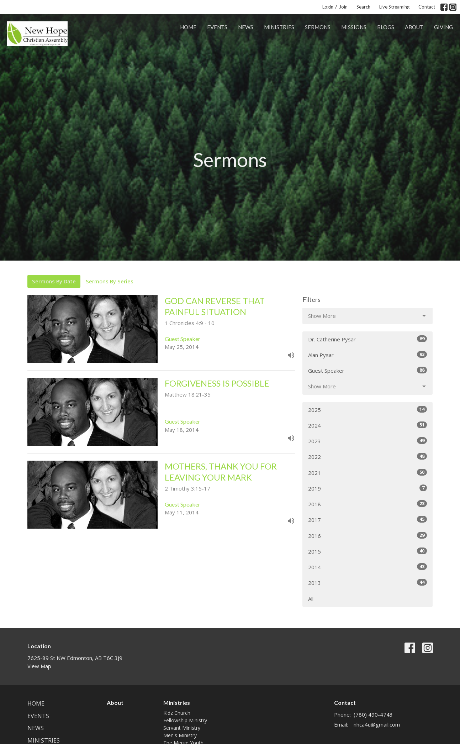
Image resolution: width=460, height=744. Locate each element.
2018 (367, 504)
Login (327, 7)
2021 (367, 472)
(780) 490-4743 (373, 714)
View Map (39, 666)
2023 (367, 441)
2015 (367, 551)
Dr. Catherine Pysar (367, 339)
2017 (367, 519)
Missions (353, 27)
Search (363, 7)
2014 (367, 567)
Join (343, 7)
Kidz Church (176, 712)
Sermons (318, 27)
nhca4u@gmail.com (377, 724)
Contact (426, 7)
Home (188, 27)
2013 (367, 582)
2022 (367, 456)
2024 (367, 425)
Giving (443, 27)
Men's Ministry (180, 735)
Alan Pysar (367, 354)
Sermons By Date (54, 281)
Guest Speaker (367, 370)
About (414, 27)
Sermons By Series (109, 281)
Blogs (385, 27)
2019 (367, 488)
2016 (367, 535)
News (245, 27)
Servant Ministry (181, 727)
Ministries (279, 27)
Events (217, 27)
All (310, 598)
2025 (367, 409)
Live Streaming (394, 7)
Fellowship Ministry (185, 720)
